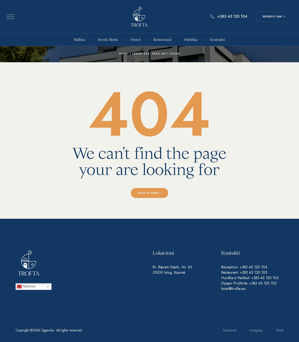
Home (123, 54)
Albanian (26, 286)
